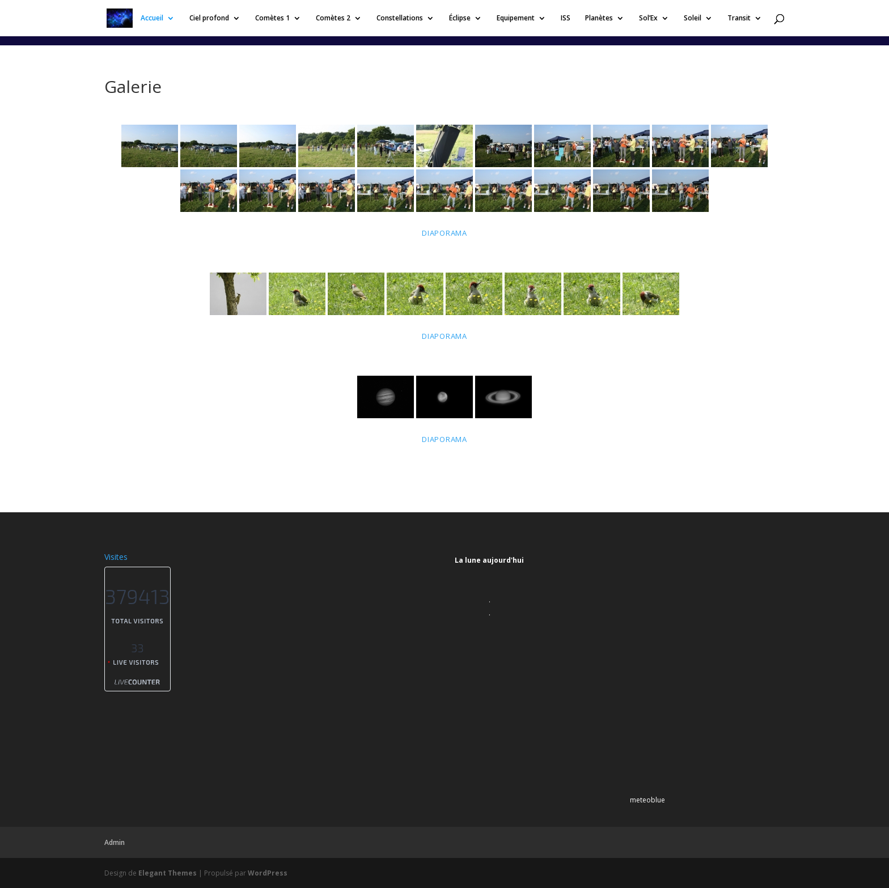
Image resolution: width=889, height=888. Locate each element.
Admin (114, 842)
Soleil (692, 18)
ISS (565, 18)
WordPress (267, 873)
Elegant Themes (167, 873)
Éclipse (460, 18)
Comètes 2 (333, 18)
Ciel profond (209, 18)
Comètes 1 (272, 18)
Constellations (399, 18)
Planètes (599, 18)
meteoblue (647, 800)
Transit (739, 18)
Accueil (152, 18)
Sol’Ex (648, 18)
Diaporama (444, 233)
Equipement (516, 18)
